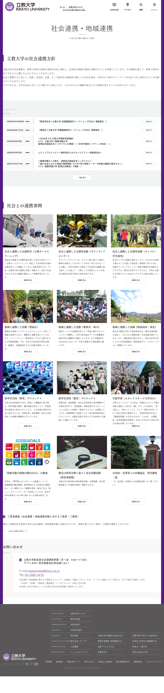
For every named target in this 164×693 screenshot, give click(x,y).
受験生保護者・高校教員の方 (110, 662)
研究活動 (63, 656)
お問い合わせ (89, 682)
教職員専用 (138, 682)
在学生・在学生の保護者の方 (144, 662)
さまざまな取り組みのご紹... (74, 9)
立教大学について (76, 6)
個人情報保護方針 (122, 682)
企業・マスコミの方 (106, 667)
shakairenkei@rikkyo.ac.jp (44, 591)
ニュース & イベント (68, 673)
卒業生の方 (102, 673)
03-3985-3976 (34, 595)
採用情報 (48, 682)
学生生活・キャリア (68, 662)
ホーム (62, 6)
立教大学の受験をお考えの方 (110, 656)
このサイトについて (153, 682)
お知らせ (149, 121)
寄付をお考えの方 (140, 673)
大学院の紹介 (65, 651)
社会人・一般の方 (139, 667)
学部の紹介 (64, 645)
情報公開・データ (73, 682)
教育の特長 (64, 640)
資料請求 (59, 682)
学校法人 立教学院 (105, 682)
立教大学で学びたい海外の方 (145, 656)
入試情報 (63, 667)
